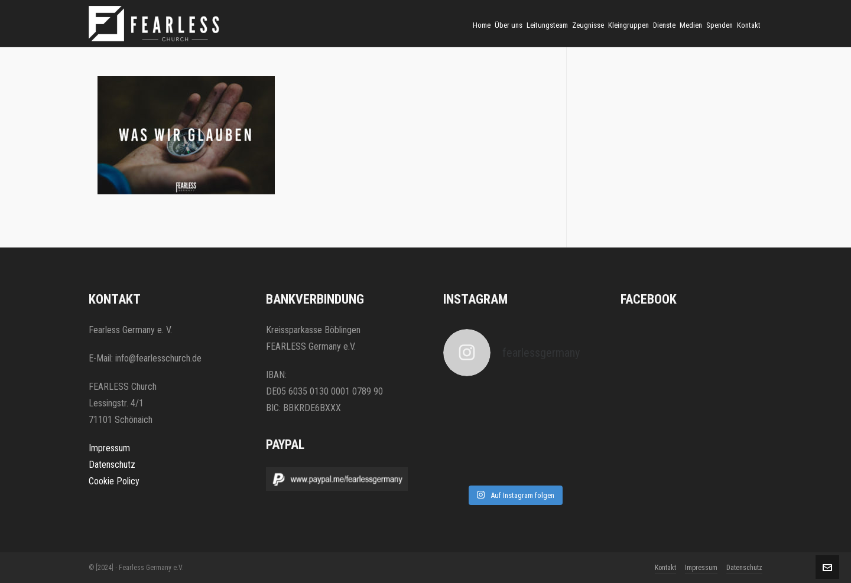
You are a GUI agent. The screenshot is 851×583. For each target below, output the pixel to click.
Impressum (109, 448)
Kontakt (665, 568)
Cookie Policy (114, 481)
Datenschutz (112, 464)
